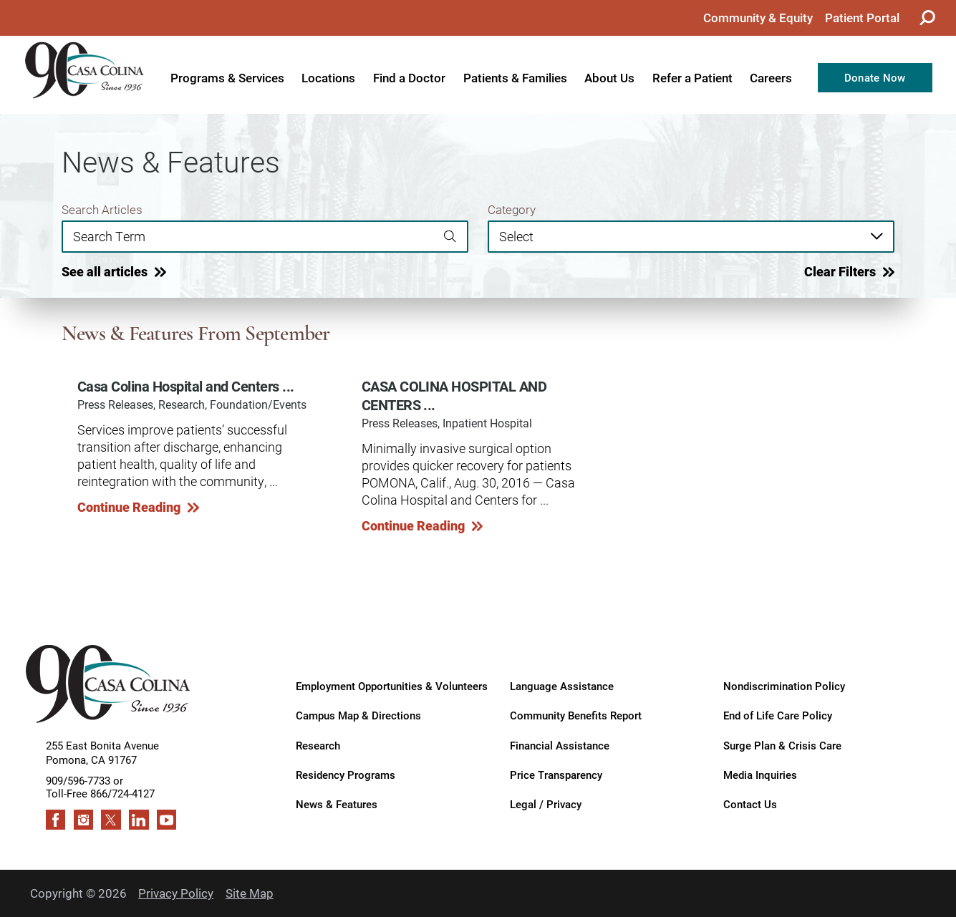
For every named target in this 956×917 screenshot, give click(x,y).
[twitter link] (111, 820)
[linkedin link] (139, 820)
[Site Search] (927, 17)
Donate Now (875, 77)
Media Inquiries (760, 774)
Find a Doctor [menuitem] (409, 77)
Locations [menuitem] (328, 77)
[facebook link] (56, 820)
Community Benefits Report (576, 715)
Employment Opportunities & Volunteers (392, 686)
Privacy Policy (175, 893)
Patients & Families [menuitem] (515, 77)
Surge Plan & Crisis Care (782, 745)
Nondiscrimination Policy (784, 686)
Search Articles (102, 210)
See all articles (105, 271)
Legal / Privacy (545, 804)
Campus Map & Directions (358, 715)
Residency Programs (345, 774)
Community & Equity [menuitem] (758, 17)
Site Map (250, 893)
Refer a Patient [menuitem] (692, 77)
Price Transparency (556, 774)
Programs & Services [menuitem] (227, 77)
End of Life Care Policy (777, 715)
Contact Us (750, 804)
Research (318, 745)
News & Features (336, 804)
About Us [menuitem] (609, 77)
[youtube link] (167, 820)
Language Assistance (562, 686)
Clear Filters (840, 271)
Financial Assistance (559, 745)
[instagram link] (84, 820)
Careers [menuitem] (771, 77)
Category (512, 210)
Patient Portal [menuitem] (862, 17)
